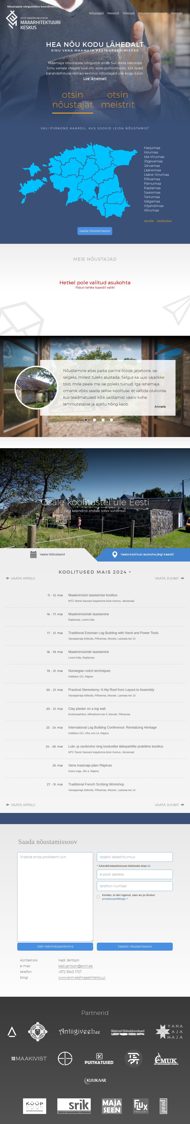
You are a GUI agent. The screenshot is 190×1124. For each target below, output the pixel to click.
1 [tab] (85, 419)
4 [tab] (111, 419)
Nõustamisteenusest (152, 13)
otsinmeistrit (118, 99)
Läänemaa (152, 170)
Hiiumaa (151, 152)
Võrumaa (151, 210)
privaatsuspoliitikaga (113, 898)
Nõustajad (96, 13)
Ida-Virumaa (154, 157)
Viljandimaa (153, 206)
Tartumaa (152, 197)
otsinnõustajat (72, 99)
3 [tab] (102, 419)
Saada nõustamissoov (94, 231)
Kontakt (177, 13)
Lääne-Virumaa (156, 175)
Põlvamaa (152, 179)
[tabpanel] (95, 388)
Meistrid (113, 13)
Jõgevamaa (153, 161)
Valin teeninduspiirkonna (55, 946)
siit (148, 865)
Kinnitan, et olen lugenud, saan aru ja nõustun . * (126, 897)
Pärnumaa (152, 183)
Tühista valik (164, 220)
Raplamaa (152, 188)
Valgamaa (152, 201)
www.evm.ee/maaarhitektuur (81, 977)
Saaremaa (152, 192)
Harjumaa (152, 148)
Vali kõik (149, 220)
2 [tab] (94, 419)
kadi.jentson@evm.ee (75, 966)
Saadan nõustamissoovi (135, 946)
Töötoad (129, 13)
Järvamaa (152, 166)
